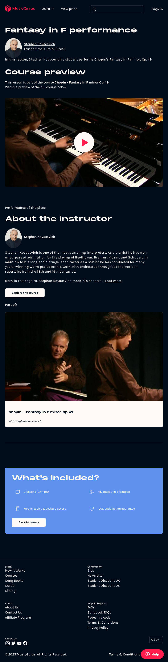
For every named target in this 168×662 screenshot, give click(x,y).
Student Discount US (103, 585)
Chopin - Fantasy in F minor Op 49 (40, 412)
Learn (46, 8)
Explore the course (25, 293)
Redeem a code (98, 617)
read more (113, 281)
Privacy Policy (97, 627)
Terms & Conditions (103, 622)
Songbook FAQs (99, 612)
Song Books (14, 580)
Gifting (10, 590)
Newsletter (95, 575)
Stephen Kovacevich (39, 44)
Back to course (29, 522)
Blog (90, 570)
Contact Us (13, 612)
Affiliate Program (18, 617)
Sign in (157, 9)
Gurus (9, 585)
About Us (12, 607)
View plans (69, 9)
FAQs (91, 607)
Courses (11, 575)
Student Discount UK (103, 580)
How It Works (15, 570)
